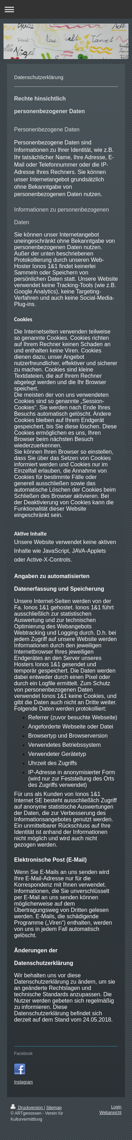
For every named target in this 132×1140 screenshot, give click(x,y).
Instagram (23, 1082)
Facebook (23, 1053)
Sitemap (54, 1107)
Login (116, 1107)
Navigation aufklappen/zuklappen (66, 9)
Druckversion (27, 1107)
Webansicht (110, 1112)
